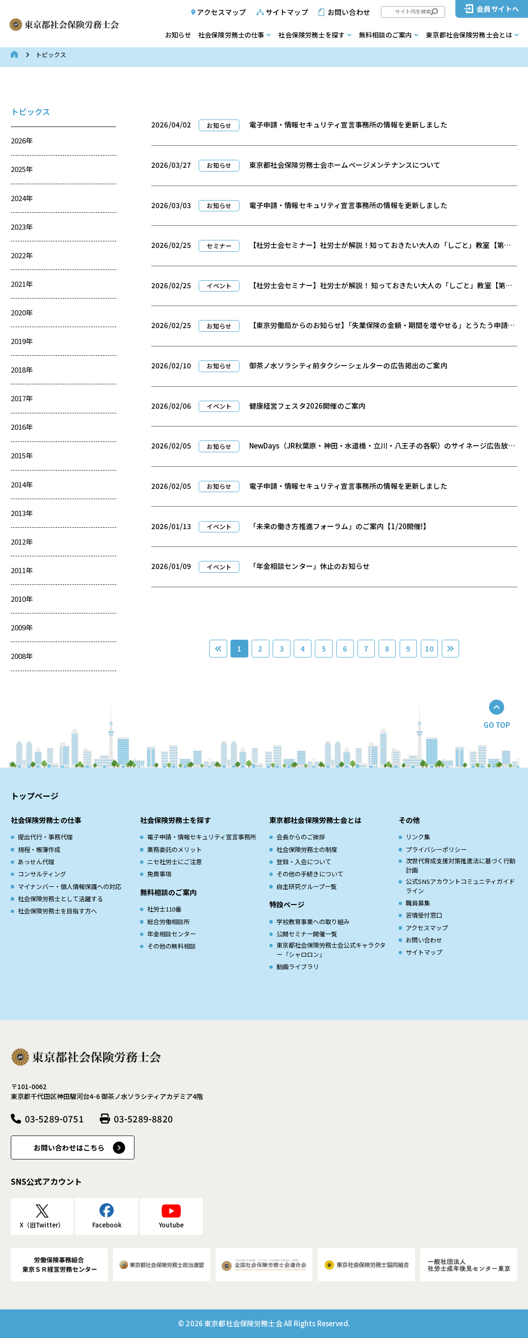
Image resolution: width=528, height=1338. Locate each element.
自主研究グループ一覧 (306, 886)
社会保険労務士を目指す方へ (57, 910)
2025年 (22, 169)
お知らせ (178, 34)
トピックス (31, 111)
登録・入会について (303, 861)
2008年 (22, 656)
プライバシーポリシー (436, 849)
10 (429, 648)
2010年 (22, 599)
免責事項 (159, 873)
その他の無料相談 (171, 946)
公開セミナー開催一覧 (306, 933)
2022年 (22, 255)
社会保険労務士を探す (311, 34)
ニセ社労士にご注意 (174, 861)
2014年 (22, 484)
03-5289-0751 (54, 1118)
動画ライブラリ (297, 966)
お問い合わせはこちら (69, 1147)
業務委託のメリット (174, 849)
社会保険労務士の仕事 (231, 34)
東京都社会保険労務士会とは (469, 34)
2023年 (22, 227)
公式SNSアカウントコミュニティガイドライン (460, 886)
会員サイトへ (497, 9)
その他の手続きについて (309, 873)
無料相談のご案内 (385, 34)
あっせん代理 (36, 861)
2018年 (22, 369)
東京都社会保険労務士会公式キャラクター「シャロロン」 (331, 950)
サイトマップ (287, 12)
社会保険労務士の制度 (306, 849)
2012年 (22, 541)
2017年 (22, 398)
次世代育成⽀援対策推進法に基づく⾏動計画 (460, 865)
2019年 (22, 341)
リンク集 (418, 836)
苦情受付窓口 (424, 915)
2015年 (22, 455)
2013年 (22, 513)
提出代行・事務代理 (45, 836)
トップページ (35, 795)
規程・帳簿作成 (39, 849)
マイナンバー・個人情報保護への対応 (69, 886)
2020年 (22, 312)
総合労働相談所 (168, 921)
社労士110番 (164, 908)
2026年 (22, 140)
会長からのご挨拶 (300, 836)
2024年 (22, 198)
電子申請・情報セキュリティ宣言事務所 (201, 836)
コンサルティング (42, 873)
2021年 (22, 284)
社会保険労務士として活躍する (60, 898)
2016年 (22, 427)
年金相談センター (171, 933)
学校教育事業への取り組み (313, 921)
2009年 (22, 627)
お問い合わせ (348, 12)
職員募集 (418, 902)
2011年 (22, 570)
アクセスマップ (221, 12)
